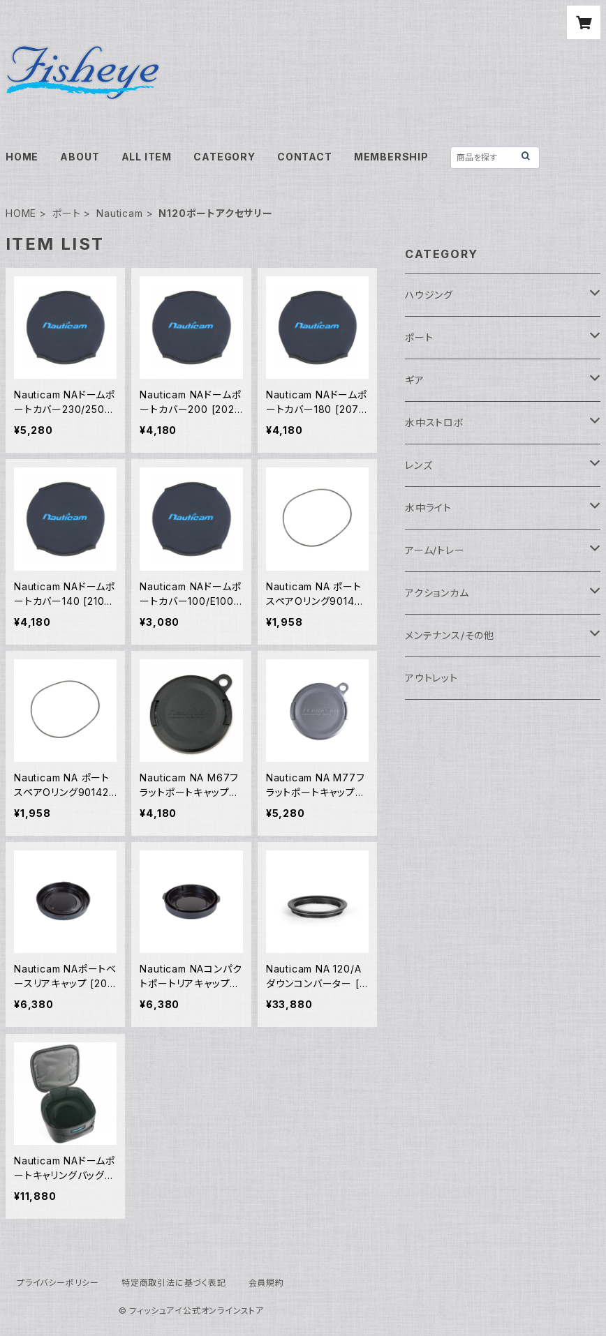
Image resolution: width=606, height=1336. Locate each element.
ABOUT (79, 157)
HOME (22, 157)
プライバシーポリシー (58, 1282)
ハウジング (429, 295)
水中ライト (428, 507)
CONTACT (304, 157)
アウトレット (431, 678)
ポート (66, 213)
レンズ (418, 465)
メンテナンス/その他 (449, 635)
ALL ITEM (146, 157)
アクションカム (437, 593)
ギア (414, 380)
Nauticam (119, 213)
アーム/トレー (435, 550)
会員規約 (266, 1282)
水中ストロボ (434, 422)
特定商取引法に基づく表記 (173, 1282)
